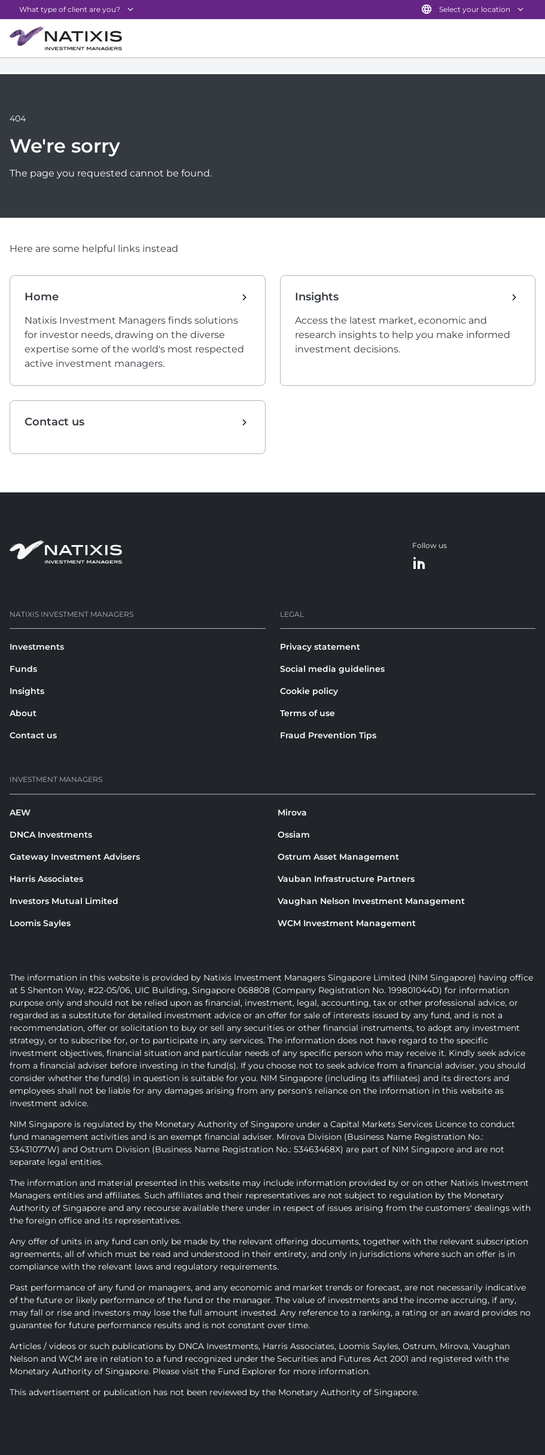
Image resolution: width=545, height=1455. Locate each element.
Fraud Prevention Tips (328, 735)
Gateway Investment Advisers (75, 856)
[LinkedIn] (419, 564)
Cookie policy (309, 691)
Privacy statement (320, 646)
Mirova (292, 812)
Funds (23, 668)
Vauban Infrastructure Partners (346, 878)
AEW (20, 812)
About (23, 713)
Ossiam (294, 834)
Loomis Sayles (40, 923)
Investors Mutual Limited (64, 901)
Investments (37, 646)
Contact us (33, 735)
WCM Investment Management (347, 923)
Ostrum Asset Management (338, 856)
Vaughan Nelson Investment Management (371, 901)
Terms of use (307, 713)
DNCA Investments (51, 834)
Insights (27, 691)
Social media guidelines (332, 668)
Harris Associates (46, 878)
